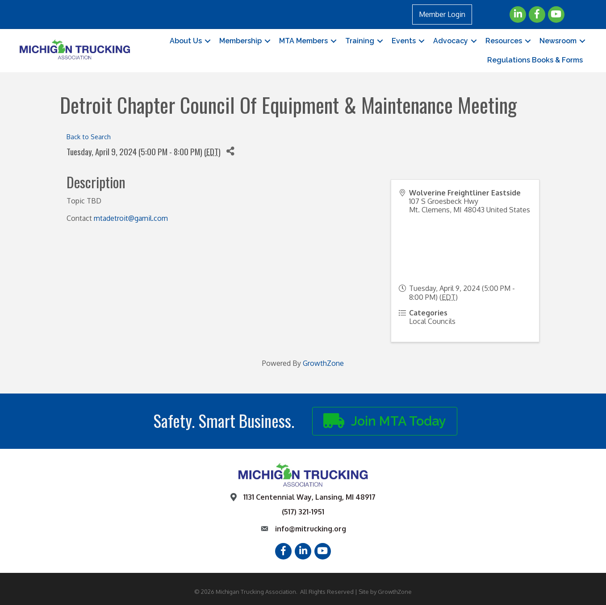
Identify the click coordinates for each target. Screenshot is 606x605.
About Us (186, 41)
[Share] (231, 151)
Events (404, 41)
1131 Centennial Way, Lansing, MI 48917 (309, 497)
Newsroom (558, 41)
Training (359, 41)
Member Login (442, 14)
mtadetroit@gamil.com (131, 218)
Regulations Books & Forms (535, 60)
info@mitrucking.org (310, 528)
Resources (503, 41)
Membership (240, 41)
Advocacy (450, 41)
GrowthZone (323, 363)
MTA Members (303, 41)
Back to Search (89, 137)
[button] (384, 421)
